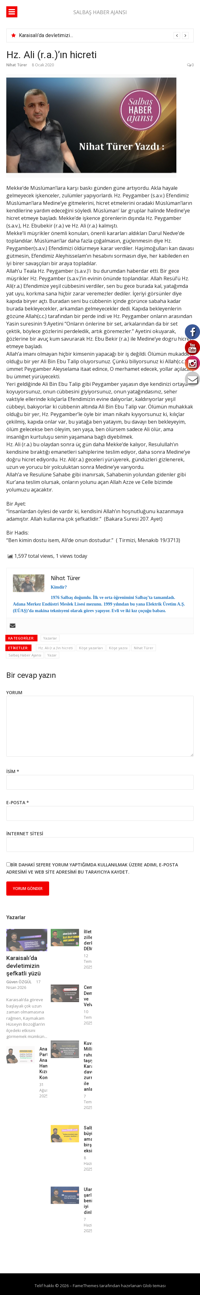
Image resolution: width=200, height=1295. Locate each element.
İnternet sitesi (24, 834)
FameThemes (86, 1285)
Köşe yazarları (91, 647)
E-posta (17, 802)
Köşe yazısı (118, 647)
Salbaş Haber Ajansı (25, 655)
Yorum (14, 692)
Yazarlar (50, 638)
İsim (12, 771)
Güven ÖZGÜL (18, 982)
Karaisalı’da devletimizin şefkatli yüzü (60, 35)
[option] (104, 35)
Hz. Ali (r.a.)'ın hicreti (55, 647)
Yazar (52, 655)
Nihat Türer (16, 65)
